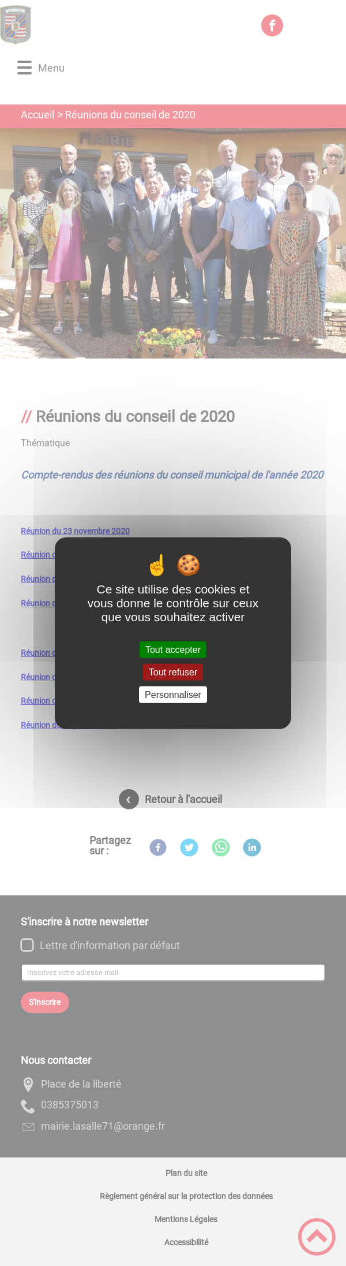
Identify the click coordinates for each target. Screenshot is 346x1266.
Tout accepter (173, 649)
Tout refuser (173, 672)
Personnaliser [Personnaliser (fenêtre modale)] (173, 695)
